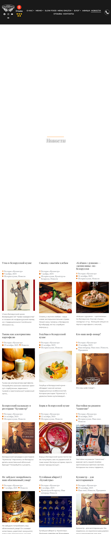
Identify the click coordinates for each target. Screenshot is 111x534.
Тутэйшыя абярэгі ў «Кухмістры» (50, 478)
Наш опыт (95, 347)
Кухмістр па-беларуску (50, 490)
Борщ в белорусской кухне (54, 405)
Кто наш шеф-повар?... (85, 388)
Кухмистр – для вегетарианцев (85, 478)
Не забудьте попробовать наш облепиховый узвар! (16, 478)
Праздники (83, 350)
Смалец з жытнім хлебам (53, 262)
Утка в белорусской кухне (17, 262)
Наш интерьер (84, 347)
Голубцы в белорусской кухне (52, 336)
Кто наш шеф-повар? (88, 334)
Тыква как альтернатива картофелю (16, 336)
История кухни (10, 276)
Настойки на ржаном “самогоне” (88, 407)
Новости (22, 276)
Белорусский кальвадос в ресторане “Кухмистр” (16, 407)
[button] (30, 10)
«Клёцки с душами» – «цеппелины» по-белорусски (88, 265)
